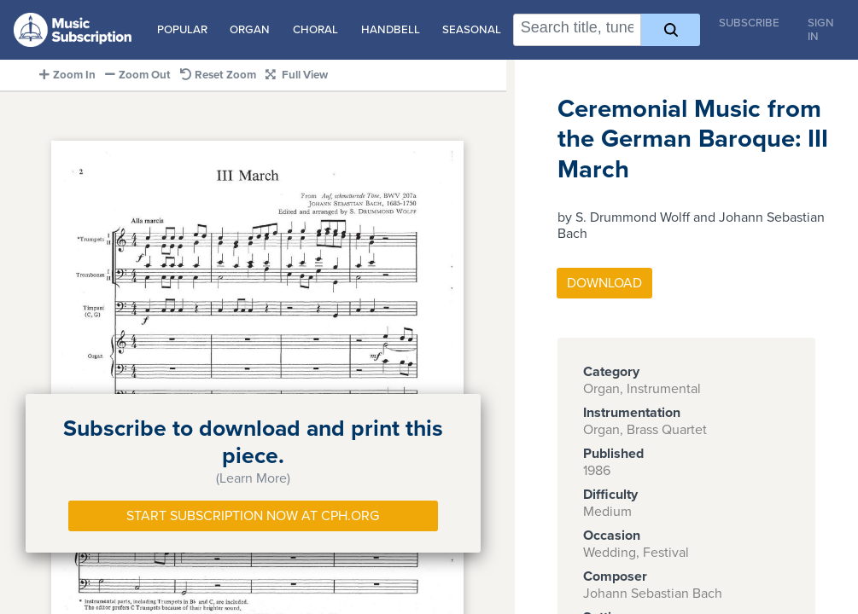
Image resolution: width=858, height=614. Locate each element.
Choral (315, 30)
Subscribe (749, 23)
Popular (182, 30)
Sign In (821, 29)
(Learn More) (253, 478)
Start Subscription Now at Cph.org (252, 515)
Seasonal (471, 30)
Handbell (390, 30)
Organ (250, 30)
